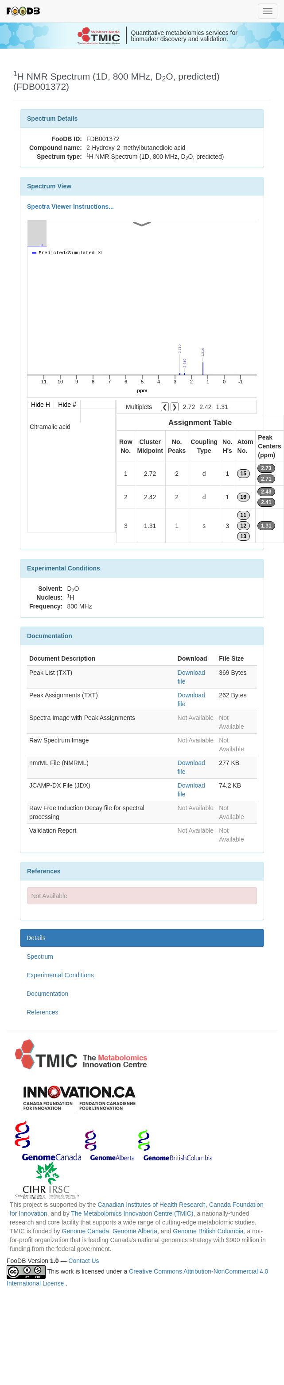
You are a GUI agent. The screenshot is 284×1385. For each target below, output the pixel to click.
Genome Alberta (135, 1231)
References (42, 1012)
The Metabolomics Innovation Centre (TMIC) (132, 1213)
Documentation (47, 993)
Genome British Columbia (208, 1231)
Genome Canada (85, 1231)
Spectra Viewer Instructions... (70, 206)
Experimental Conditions (60, 975)
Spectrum (40, 956)
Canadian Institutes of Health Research (151, 1204)
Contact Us (83, 1260)
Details (36, 937)
